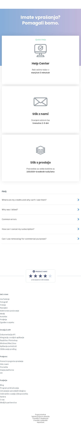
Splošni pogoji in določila (40, 416)
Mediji (2, 313)
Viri (1, 373)
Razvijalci (4, 308)
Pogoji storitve (40, 414)
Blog (2, 385)
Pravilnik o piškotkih (40, 420)
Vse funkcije (5, 299)
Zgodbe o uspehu (7, 322)
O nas (2, 399)
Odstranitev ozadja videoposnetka (14, 394)
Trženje (3, 305)
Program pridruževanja (9, 388)
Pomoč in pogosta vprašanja (11, 361)
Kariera (3, 397)
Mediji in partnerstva (8, 402)
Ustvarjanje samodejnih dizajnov (13, 391)
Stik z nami (4, 364)
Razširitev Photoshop (9, 340)
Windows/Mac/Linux (8, 343)
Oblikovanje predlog (8, 349)
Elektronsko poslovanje (9, 311)
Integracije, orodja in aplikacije (12, 337)
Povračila (4, 367)
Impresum (40, 422)
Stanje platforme (7, 370)
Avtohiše (3, 316)
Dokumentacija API (7, 334)
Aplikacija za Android (8, 346)
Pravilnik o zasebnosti (40, 418)
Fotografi (4, 302)
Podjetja (3, 319)
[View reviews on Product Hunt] (40, 275)
